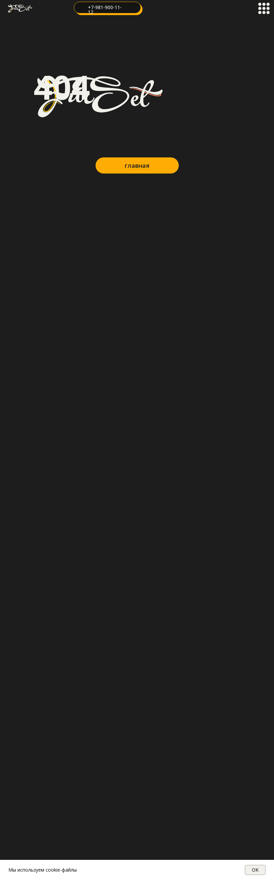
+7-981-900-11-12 (105, 9)
